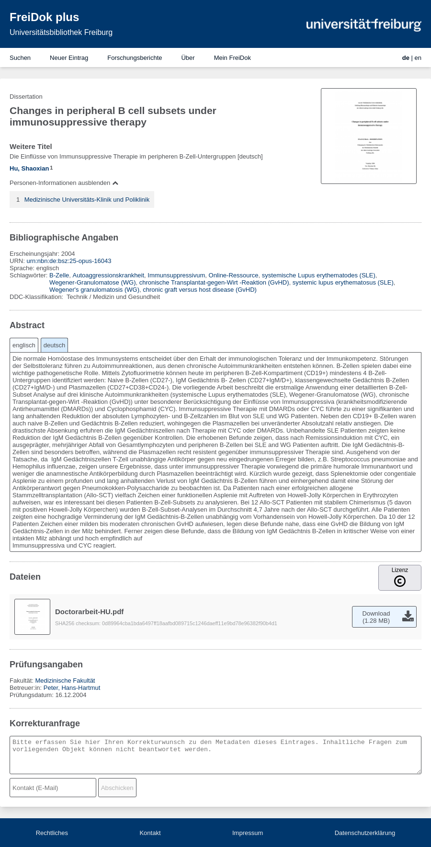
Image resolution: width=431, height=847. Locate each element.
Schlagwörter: (29, 275)
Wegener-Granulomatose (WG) (92, 282)
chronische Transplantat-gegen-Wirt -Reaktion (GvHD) (214, 282)
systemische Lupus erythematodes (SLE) (318, 275)
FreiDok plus (44, 17)
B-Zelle (59, 275)
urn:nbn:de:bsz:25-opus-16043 (68, 260)
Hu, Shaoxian (29, 168)
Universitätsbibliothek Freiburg (61, 32)
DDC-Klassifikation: (37, 296)
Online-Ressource (234, 275)
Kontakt (149, 832)
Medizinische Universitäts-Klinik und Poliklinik (87, 199)
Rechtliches (52, 832)
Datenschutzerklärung (365, 832)
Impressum (247, 832)
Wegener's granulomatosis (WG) (94, 289)
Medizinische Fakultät (65, 680)
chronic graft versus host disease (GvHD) (200, 289)
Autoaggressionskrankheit (109, 275)
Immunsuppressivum (176, 275)
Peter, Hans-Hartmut (72, 687)
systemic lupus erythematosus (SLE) (343, 282)
